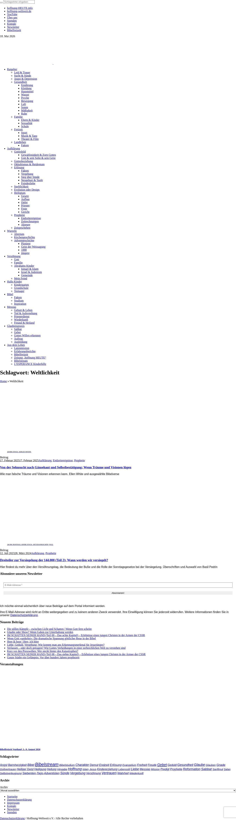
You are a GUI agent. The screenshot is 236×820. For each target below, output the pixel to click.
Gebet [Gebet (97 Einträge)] (162, 765)
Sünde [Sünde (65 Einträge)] (64, 773)
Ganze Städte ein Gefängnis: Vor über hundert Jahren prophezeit (43, 657)
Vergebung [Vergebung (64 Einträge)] (77, 773)
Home (3, 381)
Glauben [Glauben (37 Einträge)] (211, 764)
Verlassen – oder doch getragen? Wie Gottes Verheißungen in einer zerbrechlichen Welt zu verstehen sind (66, 647)
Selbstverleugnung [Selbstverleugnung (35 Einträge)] (11, 773)
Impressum (13, 802)
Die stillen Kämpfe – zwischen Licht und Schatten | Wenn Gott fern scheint (49, 628)
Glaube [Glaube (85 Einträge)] (199, 765)
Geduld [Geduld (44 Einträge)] (172, 764)
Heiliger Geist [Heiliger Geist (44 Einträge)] (25, 769)
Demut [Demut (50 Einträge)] (94, 765)
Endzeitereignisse (63, 460)
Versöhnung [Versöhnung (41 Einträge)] (93, 773)
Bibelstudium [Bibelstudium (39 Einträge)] (67, 764)
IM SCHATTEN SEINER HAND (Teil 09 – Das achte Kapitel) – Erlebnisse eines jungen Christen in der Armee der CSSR (76, 635)
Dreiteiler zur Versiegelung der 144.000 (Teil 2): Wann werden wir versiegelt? (54, 560)
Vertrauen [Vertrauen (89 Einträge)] (109, 773)
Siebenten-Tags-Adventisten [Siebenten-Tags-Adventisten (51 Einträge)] (40, 773)
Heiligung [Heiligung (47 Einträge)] (40, 769)
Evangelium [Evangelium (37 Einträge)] (129, 764)
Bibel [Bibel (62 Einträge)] (30, 765)
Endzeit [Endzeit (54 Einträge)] (104, 765)
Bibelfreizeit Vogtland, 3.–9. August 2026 (20, 749)
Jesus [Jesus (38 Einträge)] (92, 769)
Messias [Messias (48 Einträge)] (145, 769)
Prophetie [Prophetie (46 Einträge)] (176, 769)
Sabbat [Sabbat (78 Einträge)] (206, 769)
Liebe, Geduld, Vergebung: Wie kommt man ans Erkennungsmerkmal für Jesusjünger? (55, 644)
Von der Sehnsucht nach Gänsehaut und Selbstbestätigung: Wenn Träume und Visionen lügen (65, 467)
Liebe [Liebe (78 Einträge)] (135, 769)
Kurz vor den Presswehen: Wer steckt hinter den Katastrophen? (42, 651)
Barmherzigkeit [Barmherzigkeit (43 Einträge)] (17, 764)
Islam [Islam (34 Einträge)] (86, 769)
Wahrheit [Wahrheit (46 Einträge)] (123, 773)
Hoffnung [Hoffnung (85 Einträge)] (75, 769)
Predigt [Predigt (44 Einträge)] (164, 769)
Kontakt (11, 806)
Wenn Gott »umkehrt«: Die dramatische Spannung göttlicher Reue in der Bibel (51, 638)
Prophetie (79, 460)
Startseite (12, 796)
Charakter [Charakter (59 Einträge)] (82, 765)
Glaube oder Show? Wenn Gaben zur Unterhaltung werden (40, 632)
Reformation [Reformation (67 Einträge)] (191, 769)
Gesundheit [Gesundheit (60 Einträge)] (185, 765)
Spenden (12, 812)
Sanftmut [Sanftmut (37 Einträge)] (217, 769)
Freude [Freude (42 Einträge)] (152, 764)
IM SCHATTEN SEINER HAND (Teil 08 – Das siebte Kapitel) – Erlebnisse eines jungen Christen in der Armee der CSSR (76, 654)
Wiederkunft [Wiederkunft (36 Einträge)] (136, 773)
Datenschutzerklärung (24, 615)
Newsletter (13, 809)
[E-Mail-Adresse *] (118, 585)
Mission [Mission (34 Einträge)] (155, 769)
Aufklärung (45, 460)
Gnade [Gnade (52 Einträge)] (220, 765)
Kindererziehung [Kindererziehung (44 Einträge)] (107, 769)
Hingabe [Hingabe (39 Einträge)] (62, 769)
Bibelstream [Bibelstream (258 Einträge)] (47, 764)
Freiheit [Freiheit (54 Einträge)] (142, 765)
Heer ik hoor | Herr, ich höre (23, 641)
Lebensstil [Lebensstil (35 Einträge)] (124, 769)
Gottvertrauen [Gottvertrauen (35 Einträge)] (8, 769)
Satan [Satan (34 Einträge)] (227, 769)
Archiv (4, 787)
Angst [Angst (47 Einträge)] (3, 764)
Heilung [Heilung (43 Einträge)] (51, 769)
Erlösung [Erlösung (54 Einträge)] (116, 765)
